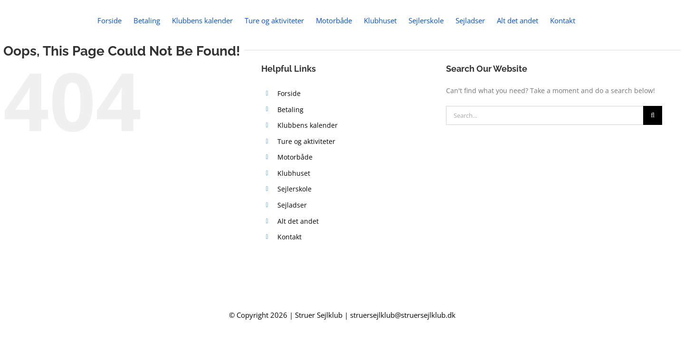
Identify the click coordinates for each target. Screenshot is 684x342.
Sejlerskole (294, 188)
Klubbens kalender (307, 125)
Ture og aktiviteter (306, 141)
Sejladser (292, 204)
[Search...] (544, 115)
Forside (289, 93)
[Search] (652, 115)
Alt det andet (298, 221)
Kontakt (289, 236)
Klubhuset (293, 173)
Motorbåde (295, 157)
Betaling (290, 109)
